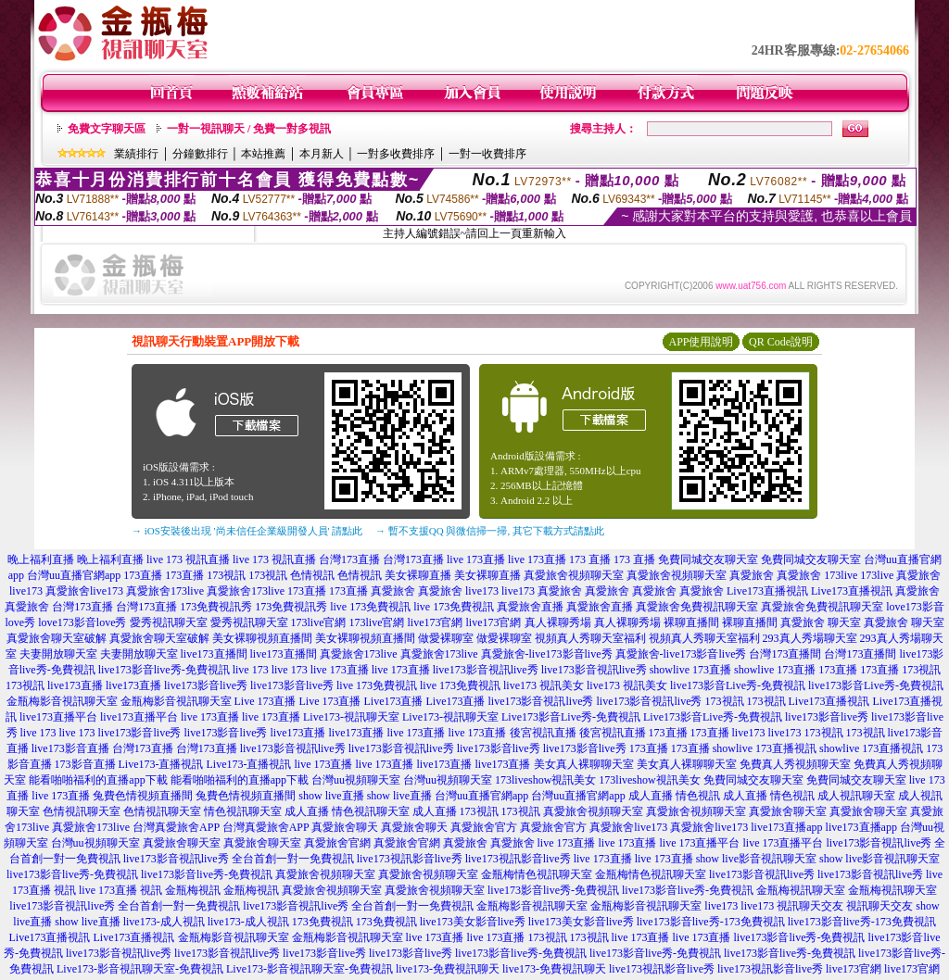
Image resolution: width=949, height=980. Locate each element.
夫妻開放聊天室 (58, 653)
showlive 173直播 (690, 669)
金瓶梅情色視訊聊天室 (536, 874)
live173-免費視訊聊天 (448, 968)
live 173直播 (476, 559)
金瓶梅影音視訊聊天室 (62, 701)
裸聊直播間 (691, 622)
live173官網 (435, 622)
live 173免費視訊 (370, 606)
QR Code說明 (781, 341)
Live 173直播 (265, 701)
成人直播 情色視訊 (674, 795)
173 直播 (590, 559)
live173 (482, 590)
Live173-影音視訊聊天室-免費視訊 (140, 968)
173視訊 (226, 575)
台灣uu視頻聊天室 (355, 779)
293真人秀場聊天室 (810, 638)
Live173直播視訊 (767, 590)
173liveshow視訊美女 (545, 779)
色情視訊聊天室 (81, 811)
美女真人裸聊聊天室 (584, 764)
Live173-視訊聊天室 (351, 716)
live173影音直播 (70, 748)
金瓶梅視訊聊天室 (800, 890)
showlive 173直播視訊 (764, 748)
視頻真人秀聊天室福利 (590, 638)
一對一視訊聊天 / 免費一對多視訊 (249, 128)
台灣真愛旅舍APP (176, 827)
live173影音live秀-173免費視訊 (711, 921)
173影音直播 (85, 764)
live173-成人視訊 (164, 921)
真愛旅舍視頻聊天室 (574, 575)
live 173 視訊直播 (188, 559)
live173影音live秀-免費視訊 (164, 669)
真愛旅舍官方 (483, 827)
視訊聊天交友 (810, 905)
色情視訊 (312, 575)
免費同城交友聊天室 (708, 559)
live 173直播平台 (700, 842)
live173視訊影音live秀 (409, 858)
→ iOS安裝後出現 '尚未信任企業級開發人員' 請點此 (247, 530)
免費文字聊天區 (107, 128)
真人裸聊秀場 (558, 622)
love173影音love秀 (82, 622)
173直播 (142, 575)
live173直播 (75, 685)
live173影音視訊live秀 (485, 669)
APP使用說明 (700, 341)
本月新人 (321, 153)
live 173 (251, 669)
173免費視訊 (322, 921)
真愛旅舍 (751, 575)
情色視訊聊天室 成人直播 (266, 811)
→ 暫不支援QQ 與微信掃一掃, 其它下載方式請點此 (489, 530)
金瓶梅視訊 (193, 890)
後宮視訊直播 (543, 732)
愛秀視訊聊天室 (169, 622)
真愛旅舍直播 (530, 606)
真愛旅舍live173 (84, 590)
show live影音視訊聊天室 (756, 858)
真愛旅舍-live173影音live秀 (547, 653)
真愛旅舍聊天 (344, 827)
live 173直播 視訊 (120, 890)
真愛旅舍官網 (337, 842)
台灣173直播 (349, 559)
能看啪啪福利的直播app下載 (98, 779)
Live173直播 (394, 701)
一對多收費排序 (396, 153)
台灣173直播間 (785, 653)
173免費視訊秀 (216, 606)
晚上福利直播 (40, 559)
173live (840, 575)
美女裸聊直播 (418, 575)
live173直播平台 (58, 716)
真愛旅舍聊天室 (788, 811)
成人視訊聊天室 (856, 795)
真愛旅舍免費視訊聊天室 (697, 606)
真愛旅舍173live (165, 590)
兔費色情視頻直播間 (143, 795)
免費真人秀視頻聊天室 (795, 764)
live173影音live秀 (205, 685)
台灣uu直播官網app (73, 575)
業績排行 (136, 153)
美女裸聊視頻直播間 (262, 638)
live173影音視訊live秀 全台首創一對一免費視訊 (238, 858)
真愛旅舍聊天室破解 (56, 638)
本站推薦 (263, 153)
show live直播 (330, 795)
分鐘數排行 (200, 153)
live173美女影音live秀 (472, 921)
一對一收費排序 (487, 153)
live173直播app (786, 827)
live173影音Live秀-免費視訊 (737, 685)
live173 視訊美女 (543, 685)
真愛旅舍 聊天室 (820, 622)
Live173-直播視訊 (161, 764)
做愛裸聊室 (446, 638)
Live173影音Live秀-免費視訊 (570, 716)
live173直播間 (214, 653)
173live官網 (319, 622)
